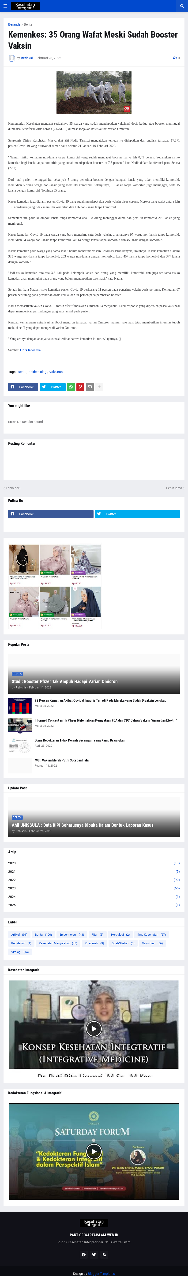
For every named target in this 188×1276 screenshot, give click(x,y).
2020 (94, 863)
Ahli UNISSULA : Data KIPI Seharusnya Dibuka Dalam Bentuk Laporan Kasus (83, 825)
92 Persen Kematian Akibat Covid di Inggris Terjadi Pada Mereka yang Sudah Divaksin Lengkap (100, 700)
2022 (94, 880)
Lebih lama (174, 488)
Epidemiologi (38, 371)
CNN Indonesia (30, 350)
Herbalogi (120, 934)
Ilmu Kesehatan (151, 934)
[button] (5, 6)
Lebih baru (13, 488)
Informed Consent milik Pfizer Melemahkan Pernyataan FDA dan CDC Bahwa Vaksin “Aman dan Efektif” (106, 720)
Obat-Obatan (123, 943)
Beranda (14, 24)
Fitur (98, 934)
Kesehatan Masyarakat (58, 943)
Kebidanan (21, 943)
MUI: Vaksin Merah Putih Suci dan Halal (62, 760)
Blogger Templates (101, 1274)
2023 (94, 888)
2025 (94, 905)
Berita (28, 24)
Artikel (19, 934)
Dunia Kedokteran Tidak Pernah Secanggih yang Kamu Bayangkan (80, 740)
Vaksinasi (56, 371)
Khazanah (94, 943)
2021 (94, 871)
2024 (94, 897)
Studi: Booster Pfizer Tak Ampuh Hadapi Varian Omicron (65, 681)
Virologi (20, 952)
